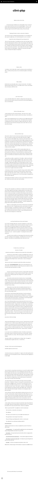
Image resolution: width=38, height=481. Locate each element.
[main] (19, 10)
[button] (1, 1)
